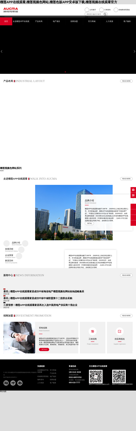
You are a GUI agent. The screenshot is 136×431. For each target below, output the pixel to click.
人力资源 (40, 417)
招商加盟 (53, 414)
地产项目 (53, 410)
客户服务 (53, 417)
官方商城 (53, 404)
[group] (68, 169)
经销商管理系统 (43, 410)
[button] (1, 51)
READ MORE (126, 81)
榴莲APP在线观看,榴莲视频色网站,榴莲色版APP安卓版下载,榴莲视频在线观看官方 (58, 2)
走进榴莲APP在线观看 (43, 405)
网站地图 (3, 425)
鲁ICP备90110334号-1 (10, 411)
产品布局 (53, 407)
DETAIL (89, 225)
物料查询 (40, 414)
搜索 (105, 14)
